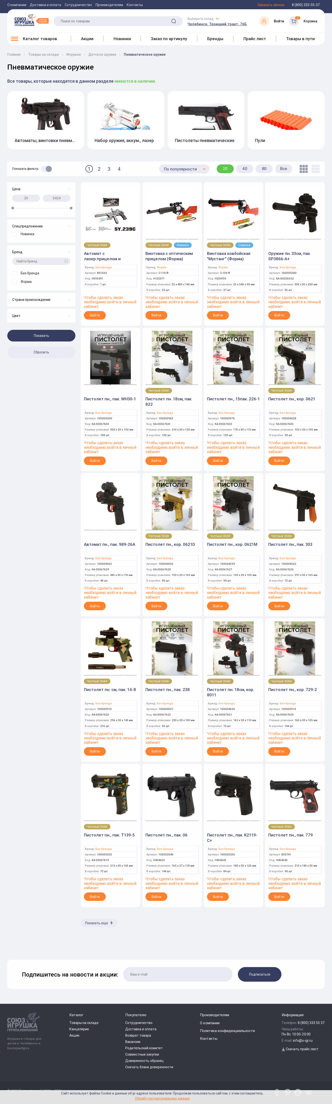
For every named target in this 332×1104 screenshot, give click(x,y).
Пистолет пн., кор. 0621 (291, 399)
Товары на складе (84, 1023)
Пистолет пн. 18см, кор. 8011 (230, 692)
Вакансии (132, 1042)
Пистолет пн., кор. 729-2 (292, 689)
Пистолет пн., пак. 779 (290, 835)
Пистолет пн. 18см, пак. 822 (168, 401)
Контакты (135, 5)
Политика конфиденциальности (227, 1031)
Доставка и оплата (45, 5)
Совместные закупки (142, 1054)
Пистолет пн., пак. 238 (167, 689)
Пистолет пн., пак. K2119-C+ (232, 837)
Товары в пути (300, 38)
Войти (95, 315)
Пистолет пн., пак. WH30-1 (110, 399)
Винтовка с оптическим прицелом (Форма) (169, 256)
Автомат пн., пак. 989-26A (109, 544)
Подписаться (259, 974)
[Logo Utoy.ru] (32, 19)
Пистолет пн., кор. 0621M (232, 544)
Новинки (122, 38)
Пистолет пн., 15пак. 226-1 (233, 399)
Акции (87, 38)
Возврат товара (138, 1035)
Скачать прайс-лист (300, 1049)
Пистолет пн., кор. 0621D (170, 544)
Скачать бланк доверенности (149, 1067)
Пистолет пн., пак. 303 (290, 544)
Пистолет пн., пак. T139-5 (109, 835)
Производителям (109, 5)
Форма (161, 267)
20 (225, 168)
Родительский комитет (144, 1048)
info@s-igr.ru (303, 1040)
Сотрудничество (78, 5)
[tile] (302, 169)
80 (264, 168)
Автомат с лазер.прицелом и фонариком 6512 (102, 259)
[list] (314, 169)
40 (244, 168)
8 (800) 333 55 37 (311, 1023)
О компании (16, 5)
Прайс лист (254, 38)
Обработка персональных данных (162, 1098)
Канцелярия (79, 1029)
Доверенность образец (144, 1061)
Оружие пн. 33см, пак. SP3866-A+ (289, 256)
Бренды (215, 38)
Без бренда (103, 267)
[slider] (13, 208)
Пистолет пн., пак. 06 (166, 835)
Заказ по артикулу (169, 38)
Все (283, 168)
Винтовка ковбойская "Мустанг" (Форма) (228, 256)
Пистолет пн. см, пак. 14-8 (110, 689)
